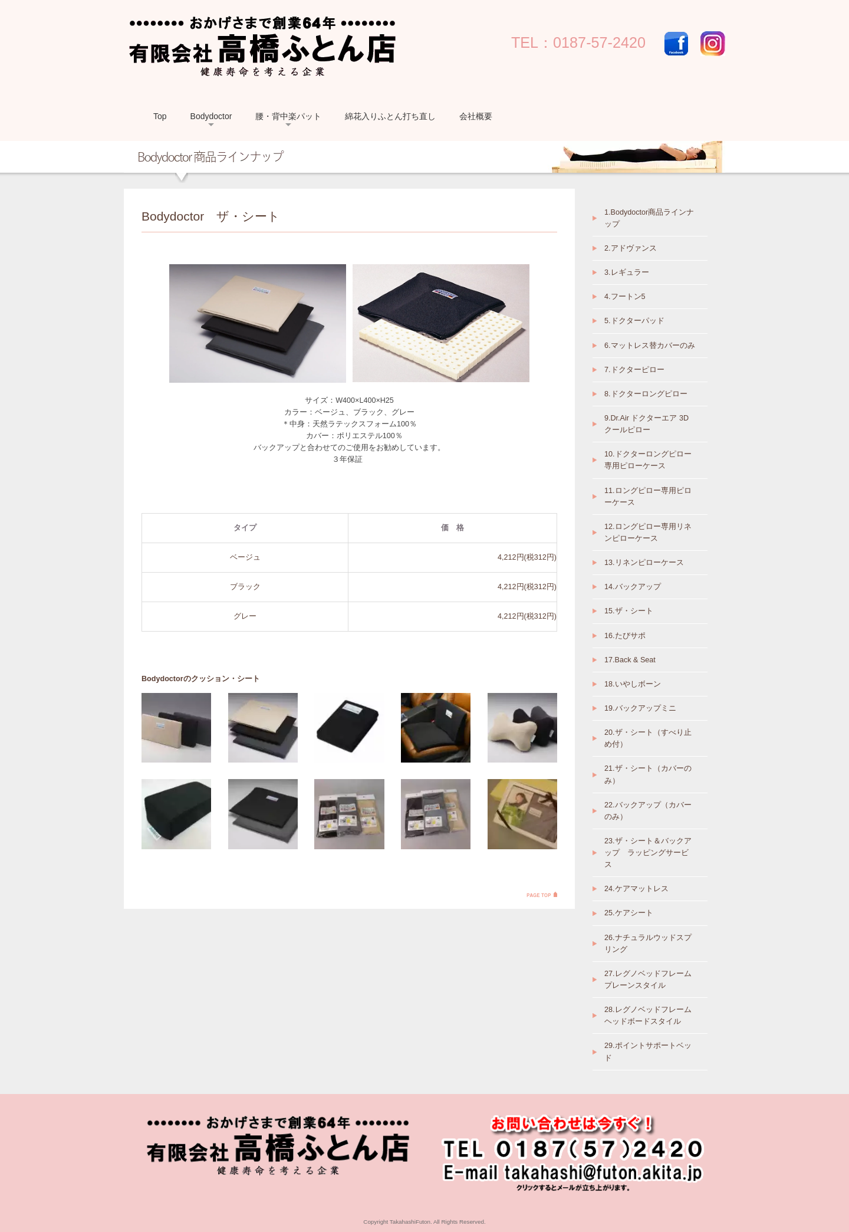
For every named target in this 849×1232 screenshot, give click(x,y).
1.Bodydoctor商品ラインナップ (649, 218)
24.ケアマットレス (636, 889)
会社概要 (475, 116)
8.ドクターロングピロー (645, 394)
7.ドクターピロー (634, 370)
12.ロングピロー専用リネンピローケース (648, 533)
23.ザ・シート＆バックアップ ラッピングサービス (648, 853)
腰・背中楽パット (288, 116)
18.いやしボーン (632, 684)
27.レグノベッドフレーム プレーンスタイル (648, 980)
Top (160, 116)
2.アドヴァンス (630, 248)
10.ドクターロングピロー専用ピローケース (648, 460)
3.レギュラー (626, 272)
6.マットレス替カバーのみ (649, 345)
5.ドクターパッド (634, 321)
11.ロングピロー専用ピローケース (648, 497)
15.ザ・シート (628, 611)
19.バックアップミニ (640, 708)
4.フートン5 (625, 297)
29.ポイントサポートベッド (648, 1052)
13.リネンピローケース (644, 562)
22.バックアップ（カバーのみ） (648, 811)
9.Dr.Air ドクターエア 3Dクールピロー (646, 424)
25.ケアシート (628, 913)
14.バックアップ (632, 587)
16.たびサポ (625, 636)
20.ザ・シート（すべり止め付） (648, 738)
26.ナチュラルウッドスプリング (648, 944)
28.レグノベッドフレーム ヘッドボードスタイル (648, 1016)
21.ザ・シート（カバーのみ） (648, 774)
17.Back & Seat (630, 660)
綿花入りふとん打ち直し (390, 116)
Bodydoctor (211, 116)
